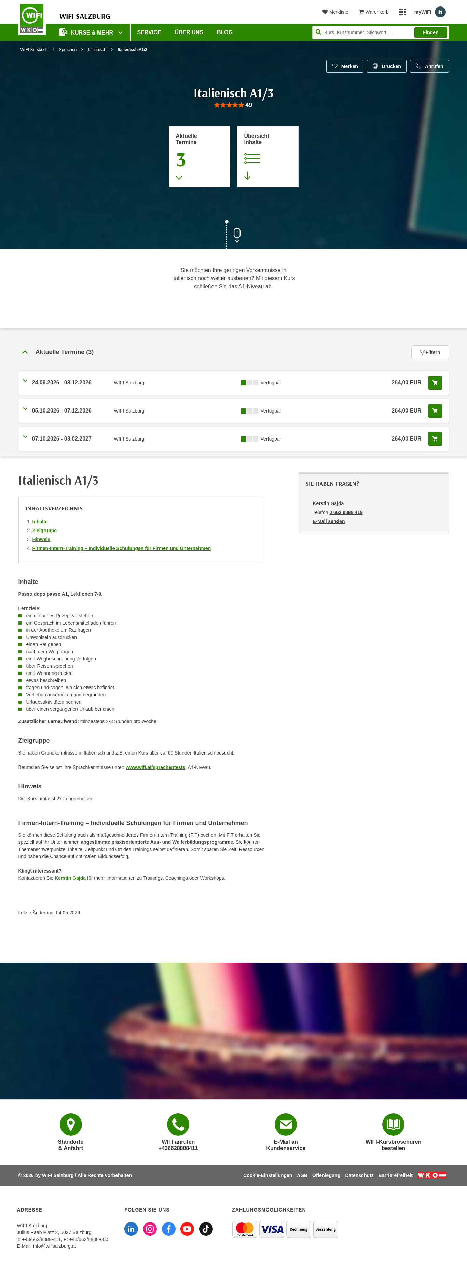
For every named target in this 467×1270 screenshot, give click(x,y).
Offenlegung (326, 1175)
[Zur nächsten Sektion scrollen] (233, 235)
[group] (233, 105)
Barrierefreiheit (396, 1175)
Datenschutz (359, 1175)
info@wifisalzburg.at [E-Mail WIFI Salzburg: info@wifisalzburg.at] (54, 1246)
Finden (431, 32)
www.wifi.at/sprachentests (156, 767)
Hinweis (41, 539)
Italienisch (97, 49)
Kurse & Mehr (87, 32)
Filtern (430, 352)
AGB (302, 1175)
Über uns (189, 32)
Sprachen (68, 49)
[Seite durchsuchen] (380, 32)
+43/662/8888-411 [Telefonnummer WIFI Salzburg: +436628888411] (41, 1239)
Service (149, 32)
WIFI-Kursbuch (34, 49)
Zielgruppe (44, 530)
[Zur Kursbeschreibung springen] (268, 156)
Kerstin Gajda (70, 878)
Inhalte (40, 521)
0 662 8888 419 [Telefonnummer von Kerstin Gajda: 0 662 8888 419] (345, 512)
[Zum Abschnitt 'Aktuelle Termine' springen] (199, 156)
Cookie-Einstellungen (267, 1175)
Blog (225, 32)
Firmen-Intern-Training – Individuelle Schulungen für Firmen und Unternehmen (121, 548)
